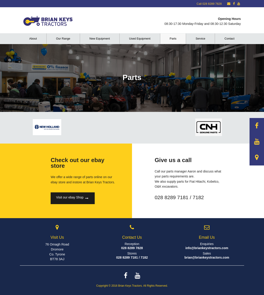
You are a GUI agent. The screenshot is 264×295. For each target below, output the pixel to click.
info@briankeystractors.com (206, 248)
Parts (173, 38)
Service (200, 38)
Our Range (63, 38)
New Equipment (100, 38)
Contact (229, 38)
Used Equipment (140, 38)
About (33, 38)
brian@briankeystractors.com (206, 257)
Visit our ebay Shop (72, 198)
